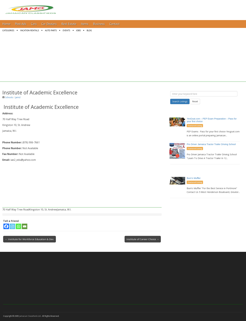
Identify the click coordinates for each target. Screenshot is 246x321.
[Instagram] (12, 226)
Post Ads (20, 24)
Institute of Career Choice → (142, 239)
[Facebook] (6, 226)
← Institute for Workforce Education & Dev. (29, 239)
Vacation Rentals (29, 30)
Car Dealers (49, 24)
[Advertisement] (123, 60)
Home (6, 24)
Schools (9, 97)
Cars (34, 24)
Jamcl (17, 97)
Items (84, 24)
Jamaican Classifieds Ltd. (30, 316)
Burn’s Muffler (194, 178)
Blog (89, 30)
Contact (114, 24)
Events (66, 30)
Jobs (78, 30)
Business (99, 24)
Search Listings (179, 101)
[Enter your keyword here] (203, 93)
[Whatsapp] (18, 226)
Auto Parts (51, 30)
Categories (8, 30)
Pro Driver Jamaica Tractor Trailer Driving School (211, 144)
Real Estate (68, 24)
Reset (195, 101)
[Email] (24, 226)
